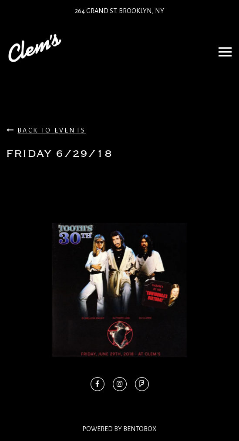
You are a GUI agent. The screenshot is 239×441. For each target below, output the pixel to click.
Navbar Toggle (222, 48)
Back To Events (46, 130)
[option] (119, 290)
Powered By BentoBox (119, 428)
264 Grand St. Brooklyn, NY (119, 10)
